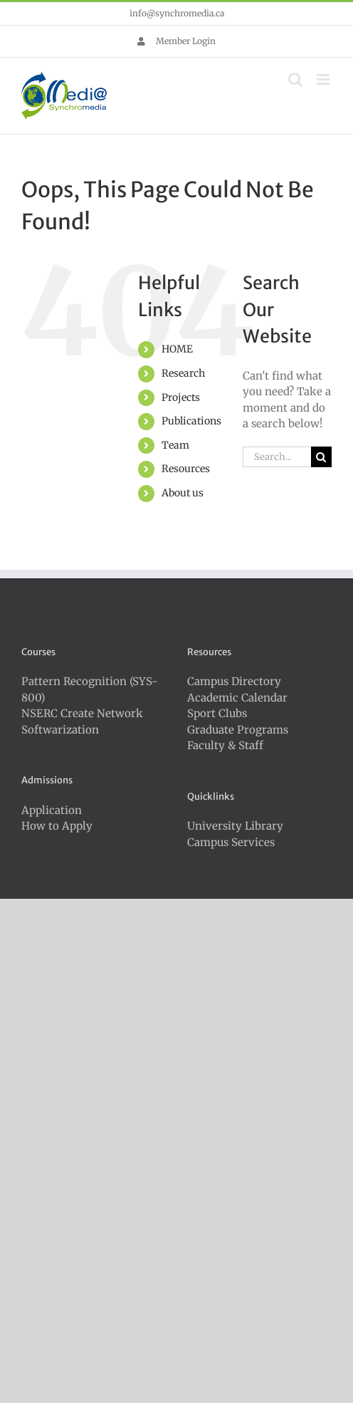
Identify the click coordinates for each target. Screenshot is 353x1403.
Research (183, 373)
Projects (181, 397)
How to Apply (57, 826)
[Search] (321, 457)
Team (175, 445)
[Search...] (277, 457)
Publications (191, 420)
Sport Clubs (217, 713)
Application (51, 810)
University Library (235, 826)
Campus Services (231, 842)
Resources (186, 468)
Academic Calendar (237, 697)
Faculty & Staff (225, 745)
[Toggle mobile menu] (324, 79)
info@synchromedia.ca (177, 13)
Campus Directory (234, 681)
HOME (177, 349)
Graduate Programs (237, 729)
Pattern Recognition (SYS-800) (89, 689)
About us (183, 492)
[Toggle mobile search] (295, 79)
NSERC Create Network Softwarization (82, 721)
